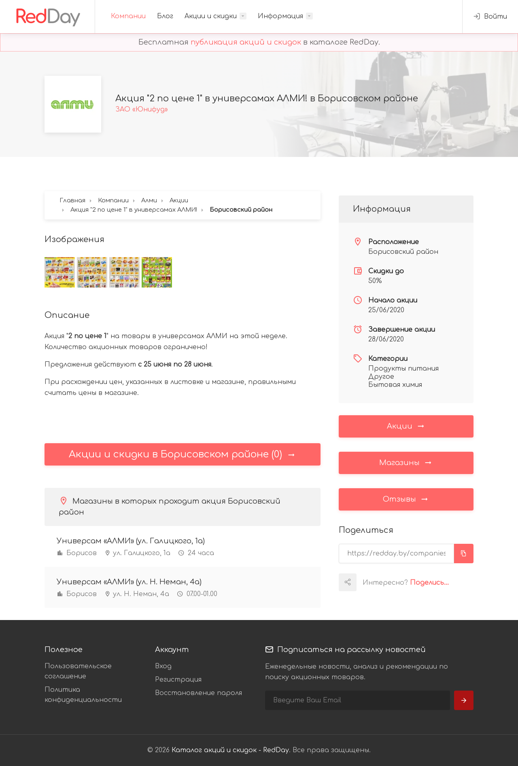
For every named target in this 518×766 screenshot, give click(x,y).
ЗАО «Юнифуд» (141, 109)
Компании (128, 16)
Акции (406, 425)
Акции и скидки (211, 16)
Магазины (406, 462)
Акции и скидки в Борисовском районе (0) (182, 454)
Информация (280, 16)
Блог (165, 16)
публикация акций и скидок (246, 42)
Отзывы (406, 498)
